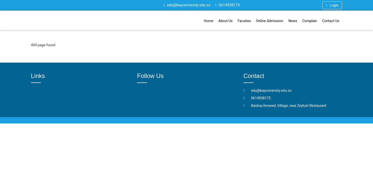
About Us (225, 21)
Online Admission (269, 21)
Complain (309, 21)
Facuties (244, 21)
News (292, 21)
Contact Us (330, 21)
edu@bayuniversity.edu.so (187, 5)
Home (208, 21)
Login (332, 5)
